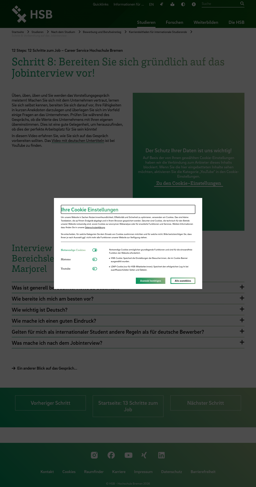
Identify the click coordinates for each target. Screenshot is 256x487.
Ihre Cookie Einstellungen (89, 209)
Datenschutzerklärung (95, 227)
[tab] (76, 250)
